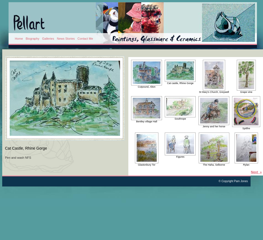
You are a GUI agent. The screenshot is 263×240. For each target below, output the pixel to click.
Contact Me (85, 38)
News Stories (66, 38)
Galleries (48, 38)
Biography (32, 38)
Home (19, 38)
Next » (256, 172)
